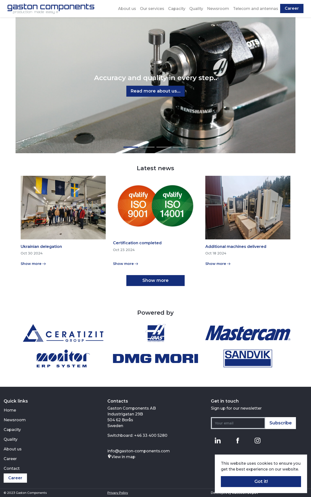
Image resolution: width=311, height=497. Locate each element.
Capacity (176, 8)
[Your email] (238, 423)
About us (127, 8)
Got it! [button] (261, 481)
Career (292, 8)
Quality (196, 8)
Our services (152, 8)
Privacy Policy (117, 493)
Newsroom (218, 8)
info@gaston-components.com (138, 451)
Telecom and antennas (255, 8)
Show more (155, 280)
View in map (121, 457)
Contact (12, 468)
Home (10, 410)
